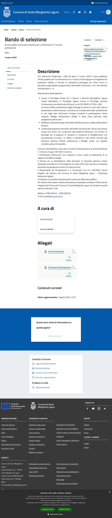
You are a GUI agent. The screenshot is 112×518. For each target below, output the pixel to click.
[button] (56, 514)
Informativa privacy (63, 475)
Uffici (3, 432)
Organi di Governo (8, 425)
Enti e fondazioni (7, 436)
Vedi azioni (100, 40)
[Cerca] (108, 12)
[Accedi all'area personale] (100, 2)
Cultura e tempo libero (37, 428)
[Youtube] (77, 12)
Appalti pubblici (34, 440)
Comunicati (88, 428)
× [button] (109, 492)
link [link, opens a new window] (68, 505)
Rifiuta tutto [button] (65, 509)
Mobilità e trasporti (36, 452)
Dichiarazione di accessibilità (67, 483)
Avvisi (21, 29)
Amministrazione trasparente (67, 464)
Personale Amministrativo (11, 444)
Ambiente (60, 436)
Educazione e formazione (65, 424)
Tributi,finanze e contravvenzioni (68, 432)
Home (6, 29)
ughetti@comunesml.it (53, 196)
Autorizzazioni (61, 444)
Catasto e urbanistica (37, 444)
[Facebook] (72, 12)
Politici (3, 440)
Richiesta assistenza (36, 475)
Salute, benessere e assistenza (67, 440)
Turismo (32, 448)
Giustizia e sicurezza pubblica (67, 428)
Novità (13, 29)
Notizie (86, 425)
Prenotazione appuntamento (39, 464)
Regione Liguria (7, 3)
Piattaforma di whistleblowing (67, 471)
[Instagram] (83, 12)
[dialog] (56, 504)
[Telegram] (88, 12)
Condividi (88, 40)
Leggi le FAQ (33, 471)
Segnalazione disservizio (38, 468)
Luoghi (86, 443)
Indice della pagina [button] (13, 68)
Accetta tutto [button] (47, 509)
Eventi (86, 447)
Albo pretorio (61, 468)
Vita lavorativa (34, 432)
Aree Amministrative (9, 428)
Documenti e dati (7, 448)
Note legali (60, 479)
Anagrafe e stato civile (37, 425)
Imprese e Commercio (37, 436)
